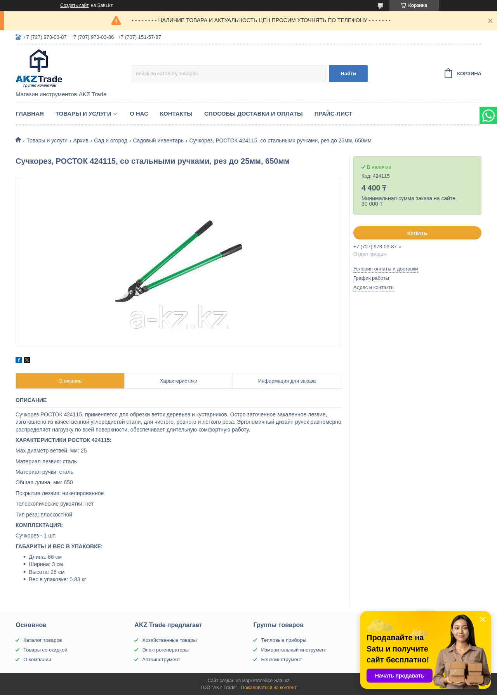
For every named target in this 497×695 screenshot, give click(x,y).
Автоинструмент (161, 659)
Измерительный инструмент (294, 650)
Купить (417, 233)
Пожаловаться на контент (269, 687)
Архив (81, 140)
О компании (37, 659)
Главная (30, 113)
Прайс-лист (334, 113)
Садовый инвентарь (158, 140)
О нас (139, 113)
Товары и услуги (83, 113)
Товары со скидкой (45, 650)
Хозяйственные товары (169, 640)
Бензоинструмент (281, 659)
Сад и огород (110, 140)
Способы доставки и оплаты (253, 113)
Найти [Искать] (348, 73)
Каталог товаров (42, 640)
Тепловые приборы (283, 640)
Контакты (176, 113)
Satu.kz (281, 680)
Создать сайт (74, 5)
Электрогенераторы (165, 650)
